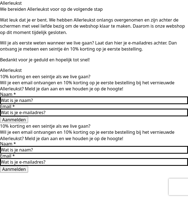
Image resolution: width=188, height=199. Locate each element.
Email (7, 106)
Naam (8, 94)
